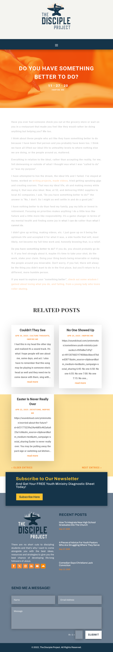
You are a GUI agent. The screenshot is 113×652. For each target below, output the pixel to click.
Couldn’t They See (32, 333)
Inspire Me (58, 90)
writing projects (42, 180)
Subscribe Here (29, 497)
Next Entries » (92, 470)
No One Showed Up (80, 333)
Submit (93, 634)
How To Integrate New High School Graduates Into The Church (77, 523)
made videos (60, 180)
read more (32, 385)
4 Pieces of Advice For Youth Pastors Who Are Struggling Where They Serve (79, 543)
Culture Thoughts (39, 339)
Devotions (35, 413)
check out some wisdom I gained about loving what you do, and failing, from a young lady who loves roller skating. (55, 284)
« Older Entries (22, 470)
